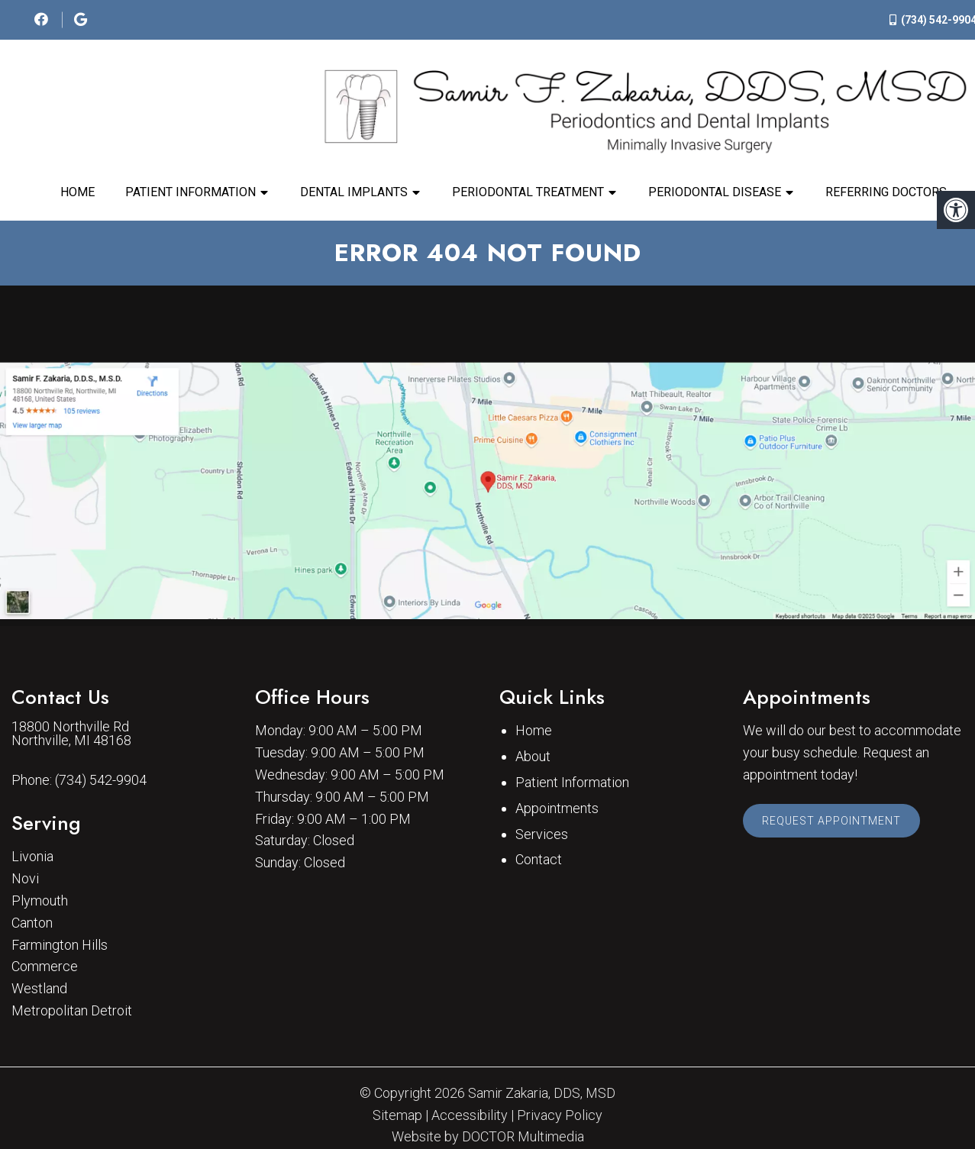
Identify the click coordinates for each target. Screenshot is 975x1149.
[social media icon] (43, 19)
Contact (538, 859)
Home (77, 192)
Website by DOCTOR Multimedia (488, 1137)
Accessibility (469, 1115)
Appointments (557, 808)
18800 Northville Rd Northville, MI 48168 (71, 733)
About (532, 756)
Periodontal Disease (714, 192)
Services (541, 834)
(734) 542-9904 (101, 780)
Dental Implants (354, 192)
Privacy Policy (559, 1115)
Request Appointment (831, 821)
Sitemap (397, 1115)
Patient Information (190, 192)
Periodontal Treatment (528, 192)
